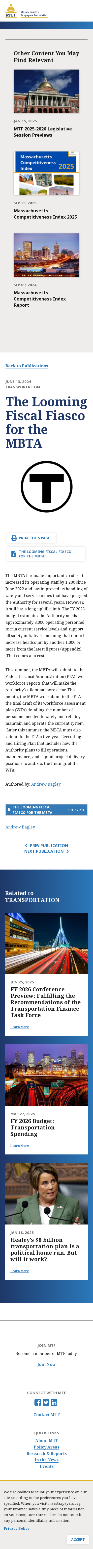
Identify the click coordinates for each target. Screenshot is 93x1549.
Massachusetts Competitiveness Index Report (40, 299)
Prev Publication (49, 845)
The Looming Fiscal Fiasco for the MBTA (45, 553)
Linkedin (54, 1402)
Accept (78, 1540)
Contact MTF (46, 1414)
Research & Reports (47, 1453)
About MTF (46, 1440)
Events (47, 1466)
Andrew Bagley (46, 784)
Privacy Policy (17, 1528)
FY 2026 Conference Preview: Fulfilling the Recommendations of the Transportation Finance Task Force (45, 1002)
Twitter (45, 1402)
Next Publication (44, 851)
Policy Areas (46, 1447)
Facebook (37, 1402)
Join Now (46, 1364)
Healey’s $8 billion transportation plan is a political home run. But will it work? (44, 1249)
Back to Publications (26, 366)
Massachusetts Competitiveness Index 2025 (45, 214)
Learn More (19, 1027)
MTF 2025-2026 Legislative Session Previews (43, 132)
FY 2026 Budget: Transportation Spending (32, 1127)
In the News (47, 1460)
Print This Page (34, 538)
